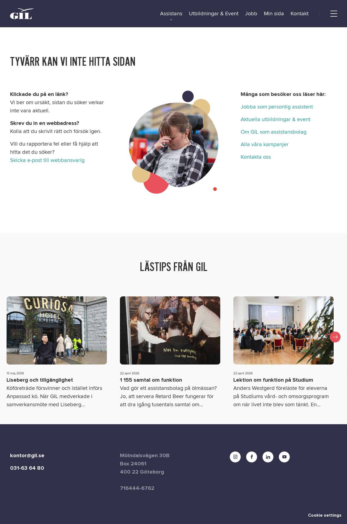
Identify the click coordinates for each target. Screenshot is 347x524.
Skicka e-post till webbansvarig (47, 160)
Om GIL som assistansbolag (273, 132)
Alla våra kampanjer (265, 144)
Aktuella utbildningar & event (275, 119)
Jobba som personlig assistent (277, 107)
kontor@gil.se (27, 455)
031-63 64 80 (27, 468)
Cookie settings (325, 515)
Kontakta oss (256, 157)
